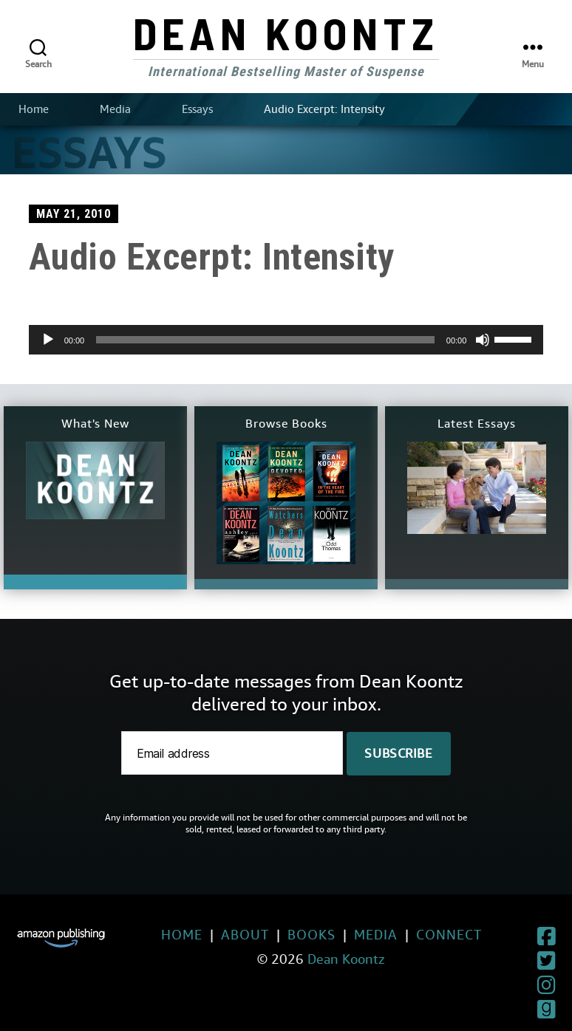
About (212, 934)
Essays (197, 109)
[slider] (265, 339)
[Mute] (482, 339)
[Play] (48, 339)
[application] (286, 339)
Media (115, 109)
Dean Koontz (286, 32)
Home (33, 109)
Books (278, 934)
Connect (416, 934)
